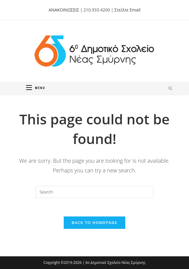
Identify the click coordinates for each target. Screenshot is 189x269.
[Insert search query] (94, 192)
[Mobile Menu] (35, 88)
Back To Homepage (94, 222)
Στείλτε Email (127, 10)
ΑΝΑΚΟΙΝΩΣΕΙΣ (64, 10)
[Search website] (170, 88)
